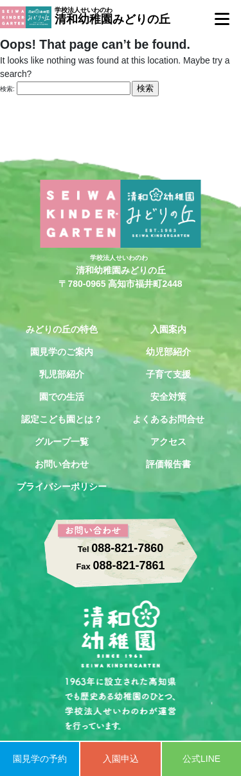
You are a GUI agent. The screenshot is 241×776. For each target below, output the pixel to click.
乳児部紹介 (61, 374)
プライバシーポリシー (62, 486)
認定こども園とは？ (61, 419)
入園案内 (168, 329)
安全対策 (168, 397)
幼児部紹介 (168, 352)
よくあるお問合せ (168, 419)
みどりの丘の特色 (62, 329)
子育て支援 (168, 374)
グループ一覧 (62, 441)
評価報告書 (168, 464)
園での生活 (61, 397)
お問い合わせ (62, 464)
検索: (7, 88)
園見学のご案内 (61, 352)
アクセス (168, 441)
